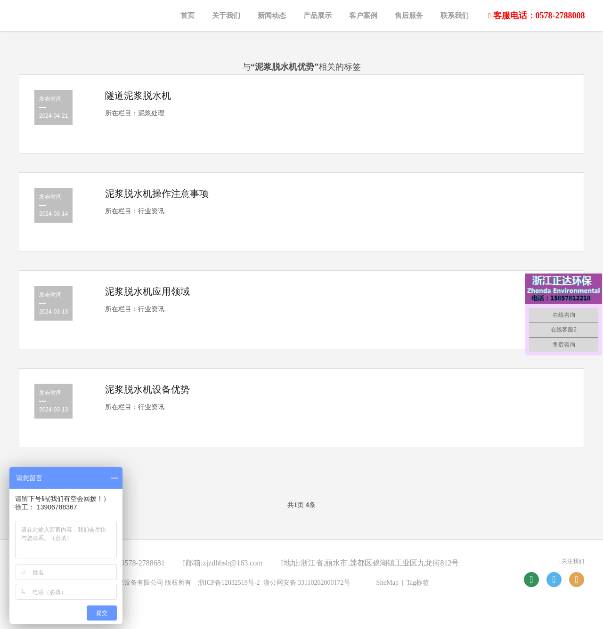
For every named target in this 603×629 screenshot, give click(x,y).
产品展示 (317, 15)
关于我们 (226, 15)
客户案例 (363, 15)
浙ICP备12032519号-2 (229, 582)
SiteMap (387, 582)
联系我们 (454, 15)
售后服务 (409, 15)
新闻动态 (272, 15)
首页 (187, 15)
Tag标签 (418, 582)
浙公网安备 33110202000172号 (306, 582)
